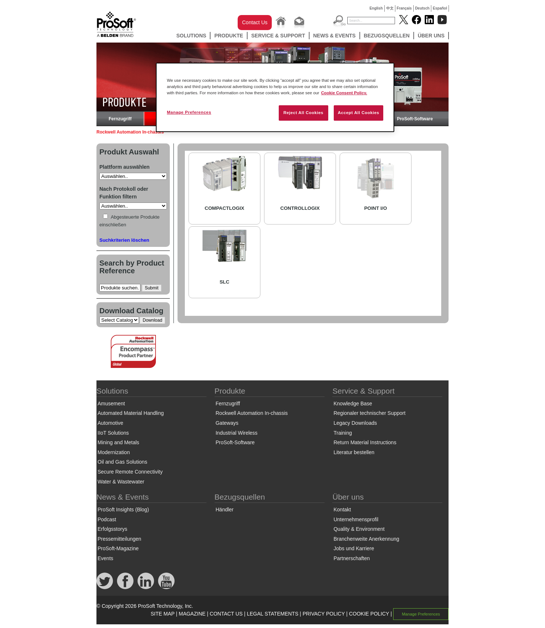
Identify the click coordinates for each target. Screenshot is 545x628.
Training (342, 433)
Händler (225, 509)
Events (105, 558)
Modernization (114, 452)
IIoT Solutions (113, 433)
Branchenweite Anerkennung (366, 539)
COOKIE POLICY (369, 614)
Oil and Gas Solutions (122, 462)
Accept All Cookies (358, 112)
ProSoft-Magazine (118, 548)
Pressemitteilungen (119, 539)
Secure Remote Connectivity (130, 472)
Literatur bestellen (353, 452)
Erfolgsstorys (112, 529)
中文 (390, 8)
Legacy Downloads (355, 423)
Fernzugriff (120, 118)
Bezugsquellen (387, 36)
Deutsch (422, 8)
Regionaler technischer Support (369, 413)
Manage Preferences (421, 614)
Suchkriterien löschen (124, 240)
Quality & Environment (358, 529)
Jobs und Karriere (353, 548)
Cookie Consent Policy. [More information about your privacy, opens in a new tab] (344, 93)
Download (152, 320)
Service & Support (278, 36)
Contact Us (254, 22)
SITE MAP (163, 614)
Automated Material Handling (131, 413)
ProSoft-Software (415, 118)
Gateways (227, 423)
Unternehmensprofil (355, 519)
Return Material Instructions (364, 442)
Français (404, 8)
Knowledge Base (352, 403)
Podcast (107, 519)
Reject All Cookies (303, 112)
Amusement (111, 403)
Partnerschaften (351, 558)
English (376, 8)
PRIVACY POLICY (324, 614)
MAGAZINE (192, 614)
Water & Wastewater (121, 482)
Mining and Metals (118, 442)
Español (440, 8)
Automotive (110, 423)
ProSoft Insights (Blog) (123, 509)
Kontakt (342, 509)
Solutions (191, 36)
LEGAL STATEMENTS (273, 614)
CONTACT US (226, 614)
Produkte (228, 36)
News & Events (334, 36)
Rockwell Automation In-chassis (252, 413)
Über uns (431, 36)
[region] (275, 97)
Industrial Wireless (236, 433)
